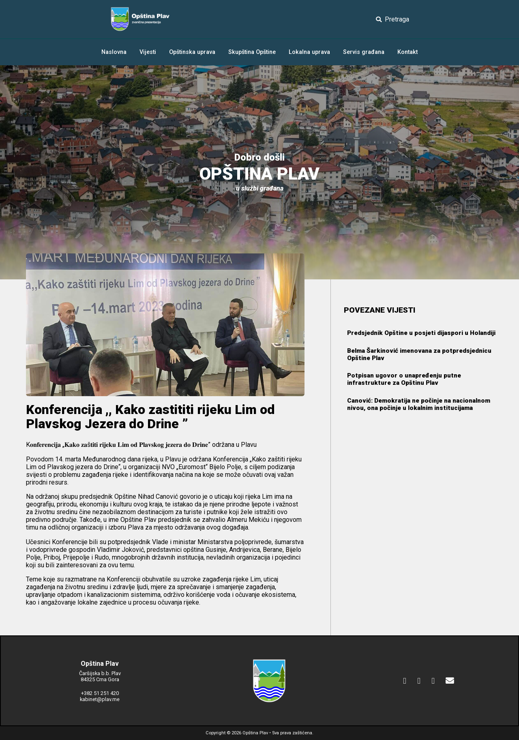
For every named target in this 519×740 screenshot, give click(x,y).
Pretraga (392, 19)
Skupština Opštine (252, 52)
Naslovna (114, 52)
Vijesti (147, 52)
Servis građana (363, 52)
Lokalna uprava (309, 52)
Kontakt (407, 52)
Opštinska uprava (192, 52)
